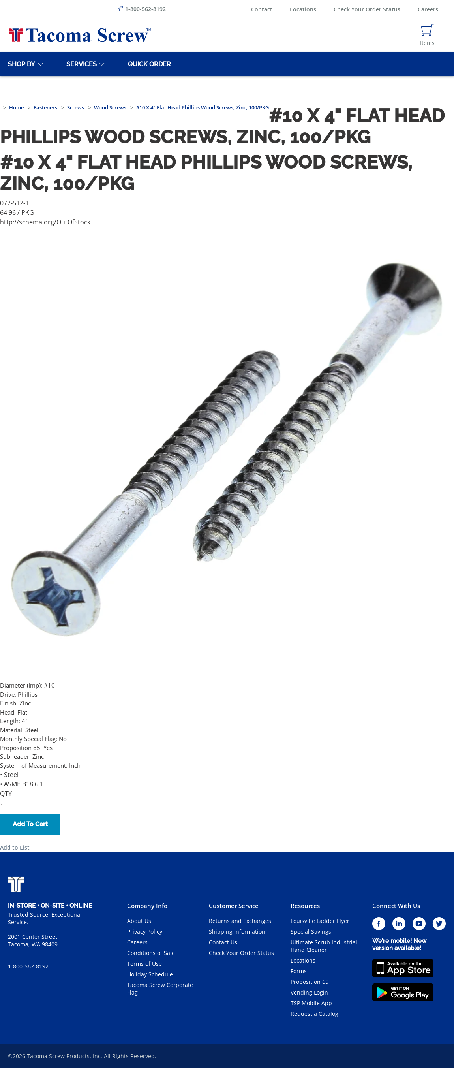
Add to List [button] (15, 847)
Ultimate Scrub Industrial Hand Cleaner (324, 945)
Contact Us (223, 942)
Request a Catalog (314, 1013)
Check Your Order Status (367, 9)
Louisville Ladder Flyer (320, 921)
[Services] (80, 64)
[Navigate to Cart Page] (427, 35)
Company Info (147, 905)
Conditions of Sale (151, 953)
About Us (139, 921)
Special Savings (311, 931)
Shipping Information (237, 931)
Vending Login (309, 992)
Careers (428, 9)
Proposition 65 (309, 981)
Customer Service (234, 905)
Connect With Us (396, 905)
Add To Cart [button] (30, 824)
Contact (261, 9)
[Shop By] (20, 64)
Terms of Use (144, 963)
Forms (299, 971)
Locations (303, 9)
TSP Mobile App (311, 1003)
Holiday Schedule (150, 974)
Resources (305, 905)
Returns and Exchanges (240, 921)
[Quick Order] (148, 64)
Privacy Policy (144, 931)
